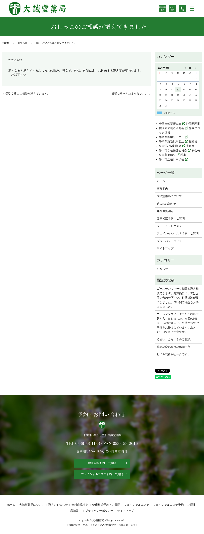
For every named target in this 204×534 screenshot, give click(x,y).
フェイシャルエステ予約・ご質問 (178, 233)
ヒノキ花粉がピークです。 (173, 354)
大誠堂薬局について (169, 196)
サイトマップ (165, 248)
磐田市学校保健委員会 (173, 150)
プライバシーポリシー (171, 241)
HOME (5, 43)
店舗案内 (162, 188)
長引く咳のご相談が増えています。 (27, 93)
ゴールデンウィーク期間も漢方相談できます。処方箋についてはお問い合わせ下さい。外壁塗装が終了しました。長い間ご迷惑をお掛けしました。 (178, 297)
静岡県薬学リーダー (171, 137)
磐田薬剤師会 (167, 154)
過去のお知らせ (166, 203)
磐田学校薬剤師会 (170, 145)
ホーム (161, 181)
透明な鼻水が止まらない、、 (130, 93)
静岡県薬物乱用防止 (171, 141)
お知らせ (22, 43)
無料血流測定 (165, 211)
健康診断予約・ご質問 (102, 463)
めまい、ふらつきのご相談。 (175, 339)
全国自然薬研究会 (170, 123)
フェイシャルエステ (169, 226)
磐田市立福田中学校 (171, 159)
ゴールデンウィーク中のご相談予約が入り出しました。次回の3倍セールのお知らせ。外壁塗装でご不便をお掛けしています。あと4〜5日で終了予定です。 (178, 323)
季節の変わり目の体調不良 (173, 346)
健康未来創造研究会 (171, 128)
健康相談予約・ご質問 (171, 218)
